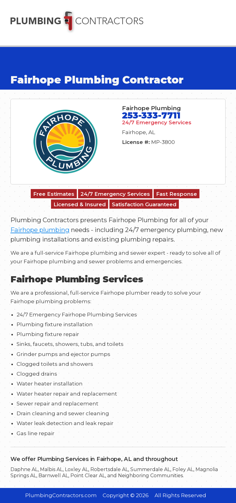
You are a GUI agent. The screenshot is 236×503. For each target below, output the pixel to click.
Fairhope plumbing (39, 230)
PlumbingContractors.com (61, 495)
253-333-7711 (151, 115)
